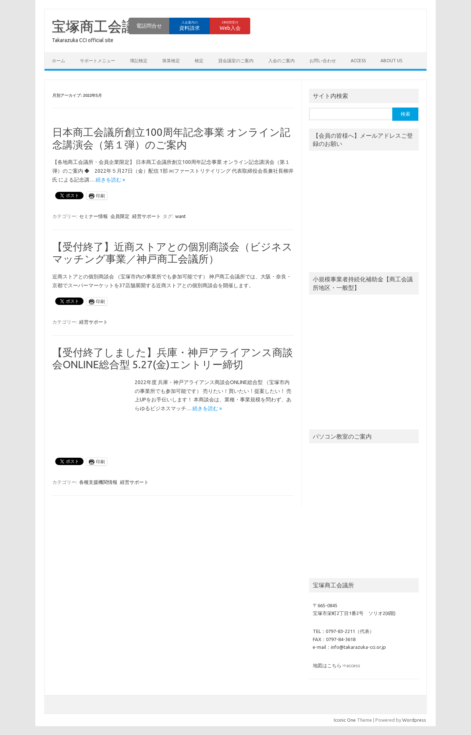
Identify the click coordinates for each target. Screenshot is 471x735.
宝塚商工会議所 (101, 26)
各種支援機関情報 (98, 482)
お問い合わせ (322, 60)
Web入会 (230, 26)
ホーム (58, 60)
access (358, 60)
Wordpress (414, 719)
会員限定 (120, 216)
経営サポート (146, 216)
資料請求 (189, 26)
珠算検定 (171, 60)
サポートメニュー (97, 60)
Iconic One (345, 719)
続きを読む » (110, 180)
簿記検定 (139, 60)
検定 (199, 60)
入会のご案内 (281, 60)
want (180, 216)
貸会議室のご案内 (236, 60)
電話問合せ (149, 26)
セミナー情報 (93, 216)
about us (391, 60)
